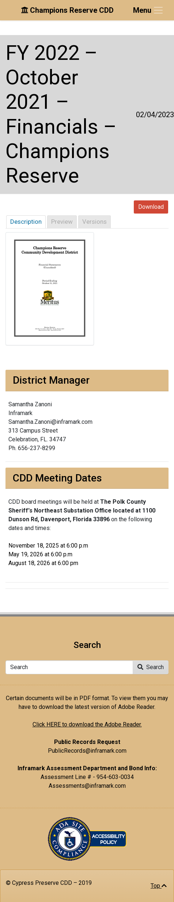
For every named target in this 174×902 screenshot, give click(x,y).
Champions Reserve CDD (67, 10)
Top (159, 885)
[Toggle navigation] (148, 10)
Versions (94, 221)
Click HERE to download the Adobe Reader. (87, 724)
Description (26, 221)
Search (150, 667)
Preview (62, 221)
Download (151, 206)
